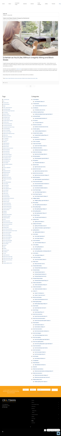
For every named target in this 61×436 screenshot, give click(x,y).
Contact (33, 422)
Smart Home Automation (7, 229)
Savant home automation (7, 224)
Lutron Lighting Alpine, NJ (39, 246)
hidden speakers (6, 144)
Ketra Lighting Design (37, 206)
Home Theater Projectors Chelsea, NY (41, 196)
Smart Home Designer (37, 333)
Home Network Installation (37, 185)
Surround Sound (6, 250)
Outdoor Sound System (37, 286)
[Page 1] (30, 86)
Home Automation (18, 78)
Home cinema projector (7, 156)
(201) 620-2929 (4, 407)
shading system (6, 227)
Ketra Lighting (35, 202)
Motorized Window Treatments (8, 198)
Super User (5, 13)
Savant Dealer (35, 305)
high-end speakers (6, 149)
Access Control (6, 102)
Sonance (4, 245)
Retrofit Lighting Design (37, 301)
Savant (4, 219)
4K (3, 101)
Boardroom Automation (37, 124)
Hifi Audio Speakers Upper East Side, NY (42, 158)
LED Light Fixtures (36, 215)
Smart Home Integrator (7, 235)
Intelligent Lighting (36, 198)
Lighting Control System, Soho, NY (40, 225)
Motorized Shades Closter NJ (40, 272)
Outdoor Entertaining (7, 203)
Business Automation (7, 115)
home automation (6, 151)
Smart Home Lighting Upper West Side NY (42, 339)
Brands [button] (32, 3)
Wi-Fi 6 (4, 261)
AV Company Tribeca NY (39, 122)
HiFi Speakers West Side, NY (40, 162)
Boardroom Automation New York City (41, 126)
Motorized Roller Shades (37, 265)
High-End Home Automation (8, 148)
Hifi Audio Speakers (36, 156)
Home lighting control (7, 159)
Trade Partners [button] (39, 4)
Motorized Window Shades (37, 278)
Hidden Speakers (6, 143)
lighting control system (7, 177)
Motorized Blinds (6, 195)
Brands (45, 408)
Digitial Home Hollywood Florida (8, 133)
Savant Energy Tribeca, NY (39, 312)
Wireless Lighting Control (7, 263)
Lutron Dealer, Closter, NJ (39, 238)
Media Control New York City (13, 19)
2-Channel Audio (6, 99)
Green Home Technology (7, 136)
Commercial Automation (7, 125)
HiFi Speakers (35, 160)
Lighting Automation (6, 170)
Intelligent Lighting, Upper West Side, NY (42, 200)
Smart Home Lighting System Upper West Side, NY (43, 343)
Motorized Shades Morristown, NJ (40, 274)
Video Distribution (36, 362)
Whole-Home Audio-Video (7, 256)
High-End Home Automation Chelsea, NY (42, 175)
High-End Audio (6, 146)
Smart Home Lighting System (38, 341)
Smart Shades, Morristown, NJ (40, 358)
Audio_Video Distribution (10, 78)
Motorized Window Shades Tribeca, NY (41, 280)
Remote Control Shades (7, 214)
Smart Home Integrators (7, 237)
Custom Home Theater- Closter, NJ (41, 145)
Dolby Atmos (5, 135)
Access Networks (6, 104)
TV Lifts (4, 253)
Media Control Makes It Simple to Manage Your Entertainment (16, 18)
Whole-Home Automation (7, 259)
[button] (30, 427)
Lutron (4, 180)
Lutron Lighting (35, 244)
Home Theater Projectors (37, 194)
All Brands (34, 410)
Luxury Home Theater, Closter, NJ (40, 259)
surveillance (5, 251)
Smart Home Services (37, 345)
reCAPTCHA (40, 392)
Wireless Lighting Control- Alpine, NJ (41, 381)
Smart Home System (7, 238)
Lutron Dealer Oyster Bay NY (40, 236)
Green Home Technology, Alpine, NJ (41, 154)
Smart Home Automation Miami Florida (10, 230)
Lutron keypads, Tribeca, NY (39, 101)
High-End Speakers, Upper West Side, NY (42, 179)
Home (3, 3)
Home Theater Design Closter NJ (40, 192)
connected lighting (6, 128)
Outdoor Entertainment (7, 206)
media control (5, 193)
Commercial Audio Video (7, 123)
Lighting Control (36, 219)
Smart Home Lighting (36, 337)
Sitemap (52, 431)
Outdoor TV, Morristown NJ (39, 293)
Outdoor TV (35, 291)
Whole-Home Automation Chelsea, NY (41, 375)
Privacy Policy (57, 431)
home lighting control (7, 157)
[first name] (26, 390)
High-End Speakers (36, 177)
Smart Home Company (7, 232)
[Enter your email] (44, 390)
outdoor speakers (6, 209)
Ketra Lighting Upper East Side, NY (41, 204)
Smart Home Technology (7, 240)
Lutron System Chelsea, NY (39, 255)
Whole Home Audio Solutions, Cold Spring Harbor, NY (44, 371)
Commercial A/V (36, 137)
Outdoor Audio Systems (37, 282)
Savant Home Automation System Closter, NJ (42, 320)
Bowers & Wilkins (6, 114)
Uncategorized (35, 360)
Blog (32, 420)
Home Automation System (37, 181)
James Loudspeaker (7, 167)
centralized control (6, 117)
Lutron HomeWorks (36, 240)
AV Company (5, 112)
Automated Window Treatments (8, 110)
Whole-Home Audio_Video (32, 78)
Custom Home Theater (37, 143)
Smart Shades (5, 243)
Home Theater (5, 162)
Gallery (46, 3)
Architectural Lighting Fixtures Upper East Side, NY (43, 114)
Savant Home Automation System (39, 318)
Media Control (5, 19)
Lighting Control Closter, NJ (39, 221)
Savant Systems (6, 225)
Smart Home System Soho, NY (40, 354)
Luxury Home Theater (36, 257)
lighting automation (6, 172)
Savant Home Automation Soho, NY (41, 316)
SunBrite (4, 248)
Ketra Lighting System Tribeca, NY (41, 213)
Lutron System (35, 253)
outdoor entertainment (7, 204)
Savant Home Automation (7, 222)
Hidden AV (5, 141)
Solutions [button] (25, 3)
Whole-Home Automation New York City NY (42, 377)
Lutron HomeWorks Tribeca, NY (40, 242)
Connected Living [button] (17, 4)
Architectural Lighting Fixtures (38, 112)
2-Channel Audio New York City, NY (41, 105)
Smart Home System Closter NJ (40, 352)
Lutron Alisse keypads (7, 182)
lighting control (5, 175)
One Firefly (48, 431)
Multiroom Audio (6, 201)
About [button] (10, 3)
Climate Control (6, 122)
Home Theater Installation (7, 164)
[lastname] (33, 390)
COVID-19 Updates (6, 130)
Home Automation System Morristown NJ (42, 183)
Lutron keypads (6, 185)
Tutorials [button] (53, 3)
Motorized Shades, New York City (40, 276)
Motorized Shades (6, 196)
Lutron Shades (5, 190)
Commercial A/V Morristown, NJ (40, 139)
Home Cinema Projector (7, 154)
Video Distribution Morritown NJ (40, 364)
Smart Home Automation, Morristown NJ (42, 331)
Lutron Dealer (5, 183)
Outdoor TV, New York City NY (40, 295)
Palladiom (5, 211)
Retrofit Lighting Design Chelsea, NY (41, 303)
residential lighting (6, 217)
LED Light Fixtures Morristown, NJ (40, 217)
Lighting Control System (37, 223)
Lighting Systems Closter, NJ (40, 232)
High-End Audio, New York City (40, 166)
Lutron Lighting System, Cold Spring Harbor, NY (43, 251)
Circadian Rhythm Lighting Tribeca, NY (41, 135)
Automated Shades (6, 109)
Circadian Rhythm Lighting (8, 120)
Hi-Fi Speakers (5, 138)
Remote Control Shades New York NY (41, 299)
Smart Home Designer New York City (41, 335)
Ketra (4, 169)
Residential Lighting (6, 216)
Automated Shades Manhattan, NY (41, 118)
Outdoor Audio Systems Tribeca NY (41, 284)
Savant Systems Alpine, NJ (39, 324)
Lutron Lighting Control (7, 188)
